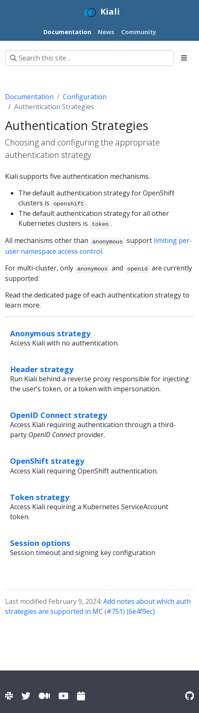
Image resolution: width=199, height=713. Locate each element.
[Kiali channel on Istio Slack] (9, 696)
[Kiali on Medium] (44, 696)
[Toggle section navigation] (184, 58)
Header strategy (41, 369)
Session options (40, 543)
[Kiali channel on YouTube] (63, 696)
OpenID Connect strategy (58, 415)
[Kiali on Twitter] (25, 696)
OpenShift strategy (47, 460)
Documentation (29, 96)
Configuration (85, 96)
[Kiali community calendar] (81, 696)
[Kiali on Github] (189, 696)
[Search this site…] (89, 58)
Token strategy (39, 497)
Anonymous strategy (50, 333)
